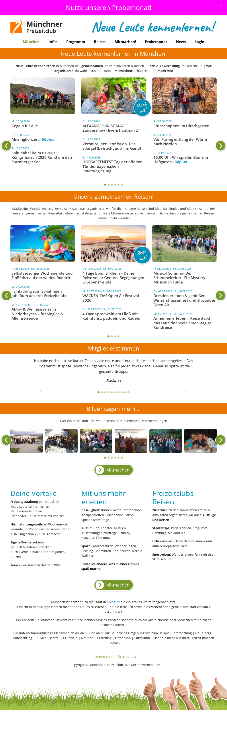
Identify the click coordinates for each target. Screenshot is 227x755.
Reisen (100, 41)
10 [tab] (128, 392)
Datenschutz (126, 656)
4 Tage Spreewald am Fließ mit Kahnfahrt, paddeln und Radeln (111, 316)
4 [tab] (115, 185)
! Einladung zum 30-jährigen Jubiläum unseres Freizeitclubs (39, 293)
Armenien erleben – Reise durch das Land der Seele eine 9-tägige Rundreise (182, 323)
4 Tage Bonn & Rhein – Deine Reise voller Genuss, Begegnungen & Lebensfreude (113, 278)
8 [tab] (122, 392)
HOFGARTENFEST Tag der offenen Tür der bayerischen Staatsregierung (112, 166)
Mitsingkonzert (25, 139)
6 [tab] (122, 185)
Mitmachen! (125, 41)
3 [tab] (112, 185)
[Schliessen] (221, 5)
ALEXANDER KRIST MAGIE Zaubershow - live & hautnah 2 (110, 128)
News (181, 41)
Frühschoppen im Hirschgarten (181, 125)
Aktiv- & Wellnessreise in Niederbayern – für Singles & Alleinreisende (37, 314)
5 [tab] (118, 185)
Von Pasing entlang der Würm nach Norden (180, 141)
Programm (75, 41)
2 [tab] (109, 185)
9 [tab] (125, 392)
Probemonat (156, 41)
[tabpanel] (113, 147)
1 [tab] (105, 185)
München (31, 41)
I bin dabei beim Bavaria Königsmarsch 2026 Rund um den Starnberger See (42, 157)
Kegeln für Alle (25, 125)
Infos (53, 41)
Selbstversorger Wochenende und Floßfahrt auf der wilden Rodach (42, 275)
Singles (114, 602)
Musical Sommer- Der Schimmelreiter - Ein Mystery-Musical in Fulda (179, 278)
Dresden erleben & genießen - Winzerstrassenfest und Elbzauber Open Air (184, 300)
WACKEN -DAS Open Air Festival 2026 (110, 298)
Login (199, 41)
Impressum (103, 656)
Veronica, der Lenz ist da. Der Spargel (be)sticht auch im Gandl (111, 146)
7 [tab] (118, 392)
